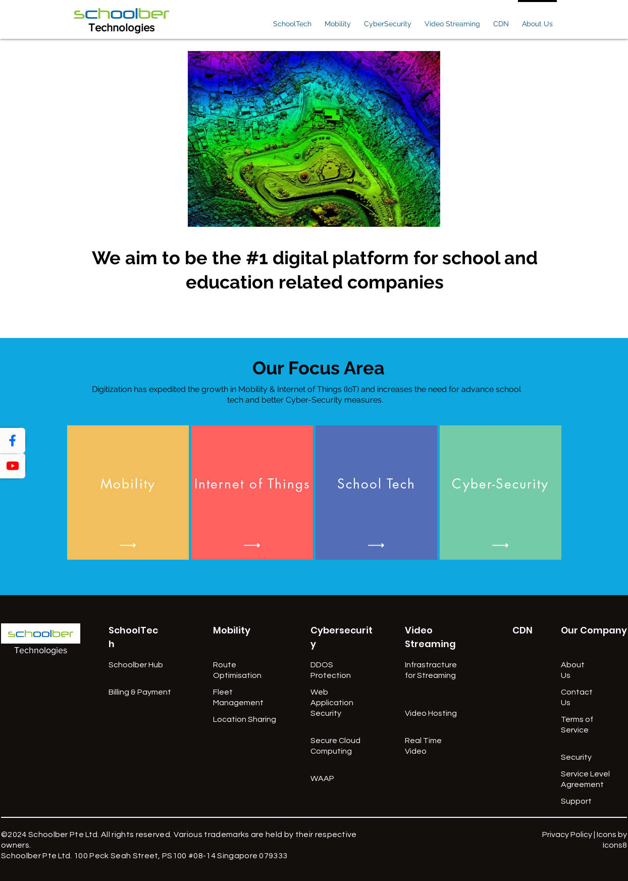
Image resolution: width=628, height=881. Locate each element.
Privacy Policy (567, 834)
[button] (292, 19)
